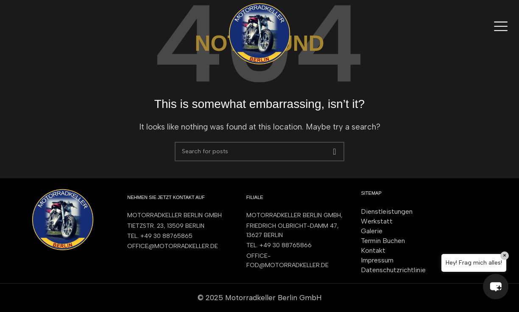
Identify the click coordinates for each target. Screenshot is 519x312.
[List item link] (178, 236)
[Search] (259, 151)
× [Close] (504, 255)
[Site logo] (259, 33)
